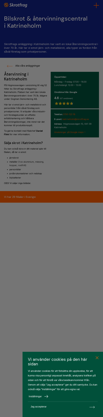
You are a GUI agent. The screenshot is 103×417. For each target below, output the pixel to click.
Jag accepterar (63, 407)
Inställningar (38, 396)
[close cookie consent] (97, 357)
